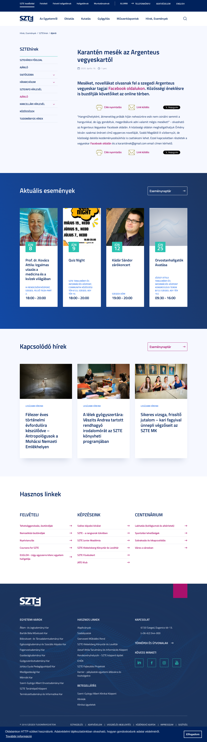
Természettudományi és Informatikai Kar (41, 694)
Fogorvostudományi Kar (32, 649)
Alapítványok (84, 627)
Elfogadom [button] (192, 734)
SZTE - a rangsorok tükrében (92, 533)
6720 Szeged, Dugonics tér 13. (157, 627)
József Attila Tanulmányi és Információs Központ (102, 649)
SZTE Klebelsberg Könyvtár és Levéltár (98, 547)
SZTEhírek (43, 33)
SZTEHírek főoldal (31, 60)
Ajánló (53, 33)
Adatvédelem (163, 3)
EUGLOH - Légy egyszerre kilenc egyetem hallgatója (41, 556)
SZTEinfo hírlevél (31, 89)
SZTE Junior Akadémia (89, 540)
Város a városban (144, 547)
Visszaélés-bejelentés (119, 724)
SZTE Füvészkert (86, 555)
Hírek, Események (157, 18)
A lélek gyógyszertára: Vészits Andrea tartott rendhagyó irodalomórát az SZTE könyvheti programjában (103, 427)
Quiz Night (77, 260)
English (180, 3)
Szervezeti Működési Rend (91, 638)
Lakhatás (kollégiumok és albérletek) (154, 525)
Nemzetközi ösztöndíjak (32, 533)
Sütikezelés (76, 724)
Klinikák (81, 699)
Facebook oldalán (100, 143)
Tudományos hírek (31, 118)
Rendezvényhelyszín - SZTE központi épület (100, 655)
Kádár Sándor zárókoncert (122, 262)
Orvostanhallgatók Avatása (169, 262)
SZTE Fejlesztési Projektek (91, 666)
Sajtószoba (27, 74)
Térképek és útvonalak (151, 643)
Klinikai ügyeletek (86, 704)
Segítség (182, 724)
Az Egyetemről (48, 18)
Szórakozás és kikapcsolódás (150, 540)
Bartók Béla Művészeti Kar (34, 633)
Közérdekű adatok (145, 724)
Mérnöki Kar (26, 677)
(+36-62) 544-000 (150, 633)
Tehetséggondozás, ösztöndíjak (36, 525)
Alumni (124, 3)
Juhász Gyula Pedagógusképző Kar (37, 666)
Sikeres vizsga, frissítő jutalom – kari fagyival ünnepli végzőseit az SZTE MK (161, 422)
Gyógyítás (104, 18)
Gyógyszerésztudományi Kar (35, 660)
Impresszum (166, 724)
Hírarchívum (28, 82)
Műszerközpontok (128, 18)
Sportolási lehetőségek (147, 533)
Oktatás (69, 18)
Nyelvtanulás (27, 540)
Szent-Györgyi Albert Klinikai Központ (96, 693)
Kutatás (86, 18)
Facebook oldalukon (126, 88)
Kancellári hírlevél (32, 104)
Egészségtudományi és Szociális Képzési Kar (43, 644)
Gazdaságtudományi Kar (32, 655)
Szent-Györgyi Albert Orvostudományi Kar (42, 683)
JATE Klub (82, 562)
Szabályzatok (84, 633)
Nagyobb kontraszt (185, 7)
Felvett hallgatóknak (62, 3)
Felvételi (43, 3)
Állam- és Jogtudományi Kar (34, 627)
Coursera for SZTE (29, 547)
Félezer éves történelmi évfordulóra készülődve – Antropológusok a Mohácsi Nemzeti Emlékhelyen (41, 430)
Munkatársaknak (101, 3)
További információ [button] (19, 736)
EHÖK (80, 660)
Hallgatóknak (83, 3)
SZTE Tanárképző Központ (33, 688)
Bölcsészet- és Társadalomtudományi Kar (41, 638)
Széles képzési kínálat (89, 525)
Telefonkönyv (142, 3)
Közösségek (27, 111)
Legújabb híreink (34, 405)
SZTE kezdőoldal (27, 3)
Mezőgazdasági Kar (30, 672)
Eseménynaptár (160, 191)
